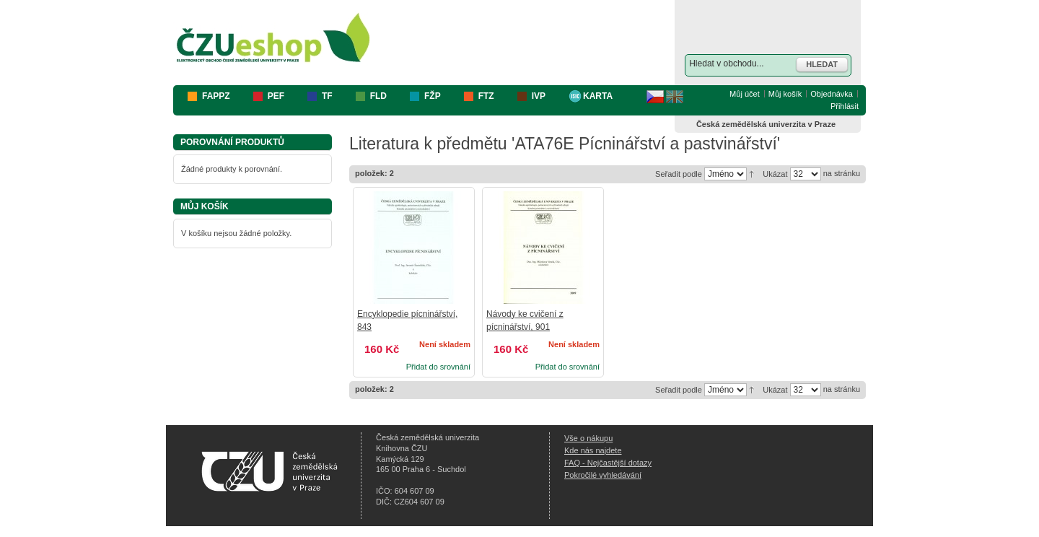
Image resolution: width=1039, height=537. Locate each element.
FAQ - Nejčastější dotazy (608, 462)
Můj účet (744, 94)
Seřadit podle (678, 174)
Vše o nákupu (588, 438)
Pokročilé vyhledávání (602, 475)
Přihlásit (844, 106)
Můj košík (785, 94)
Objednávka (831, 94)
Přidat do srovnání (438, 366)
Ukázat (775, 174)
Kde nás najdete (593, 450)
